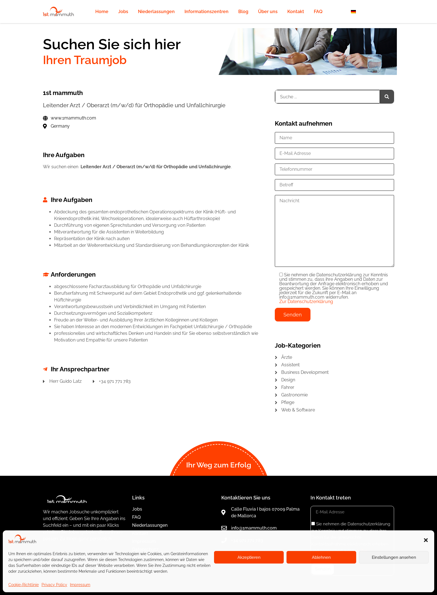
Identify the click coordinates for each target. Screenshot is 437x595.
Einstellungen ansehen (394, 557)
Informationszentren (206, 11)
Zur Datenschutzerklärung (306, 301)
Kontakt (295, 11)
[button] (426, 540)
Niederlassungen (156, 11)
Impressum (80, 584)
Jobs (123, 11)
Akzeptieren (249, 557)
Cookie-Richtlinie (23, 584)
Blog (243, 11)
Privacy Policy (54, 584)
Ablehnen (321, 557)
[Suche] (387, 96)
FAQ (318, 11)
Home (101, 11)
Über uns (268, 11)
